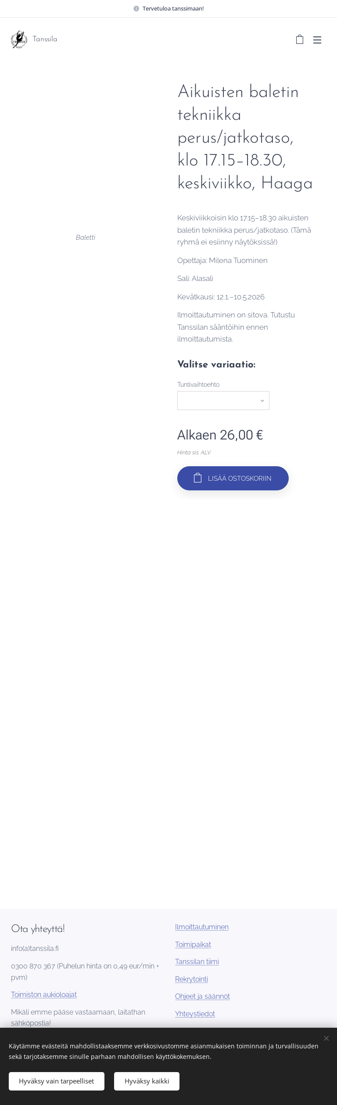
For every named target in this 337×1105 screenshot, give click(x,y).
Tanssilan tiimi (197, 961)
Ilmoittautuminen (202, 927)
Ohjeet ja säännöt (202, 996)
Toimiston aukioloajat (44, 994)
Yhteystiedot (195, 1014)
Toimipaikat (193, 944)
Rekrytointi (191, 979)
